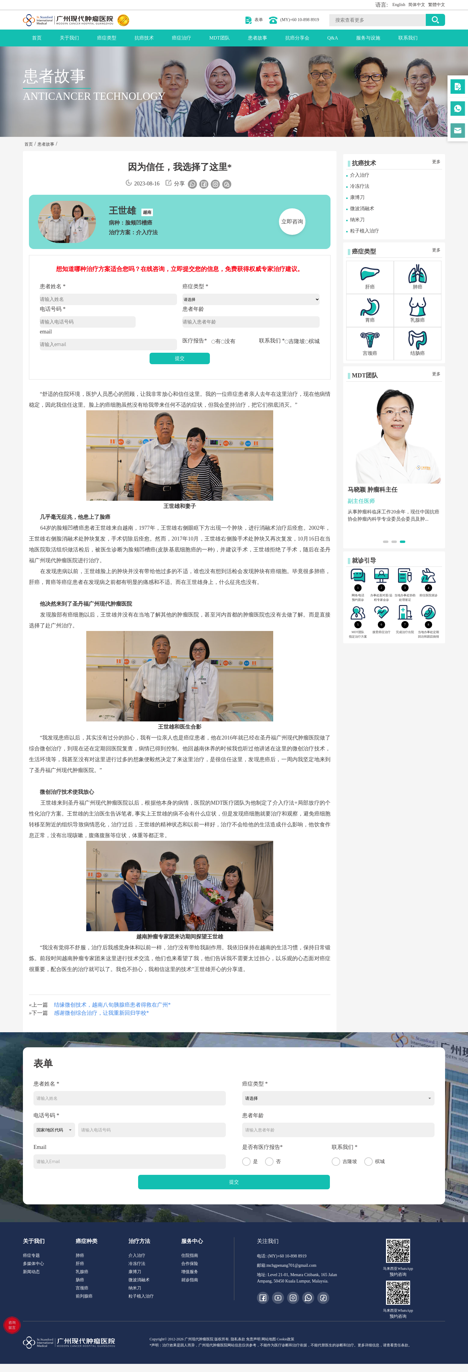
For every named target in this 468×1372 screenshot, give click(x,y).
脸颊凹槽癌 (70, 528)
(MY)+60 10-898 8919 (299, 19)
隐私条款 (238, 1339)
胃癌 (50, 582)
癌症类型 (106, 37)
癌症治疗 (181, 37)
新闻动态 (31, 1271)
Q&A (332, 37)
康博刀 (357, 197)
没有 (228, 341)
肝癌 (34, 582)
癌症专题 (31, 1255)
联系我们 (408, 37)
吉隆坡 (295, 341)
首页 (37, 37)
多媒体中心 (33, 1263)
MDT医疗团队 (228, 803)
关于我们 (69, 37)
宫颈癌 (82, 1288)
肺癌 (319, 571)
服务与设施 (368, 37)
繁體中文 (436, 4)
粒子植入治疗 (364, 230)
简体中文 (416, 4)
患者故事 (257, 37)
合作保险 (189, 1263)
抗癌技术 (144, 37)
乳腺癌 (82, 1271)
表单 (259, 19)
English (398, 4)
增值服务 (189, 1271)
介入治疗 (359, 175)
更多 (436, 161)
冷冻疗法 (359, 186)
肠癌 (80, 1280)
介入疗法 (284, 803)
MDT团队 (219, 37)
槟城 (312, 341)
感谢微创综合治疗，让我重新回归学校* (101, 1013)
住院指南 (189, 1255)
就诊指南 (189, 1280)
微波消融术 (362, 208)
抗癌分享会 (297, 37)
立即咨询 (292, 222)
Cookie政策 (286, 1339)
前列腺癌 (84, 1296)
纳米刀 (357, 219)
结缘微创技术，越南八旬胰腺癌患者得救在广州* (112, 1005)
